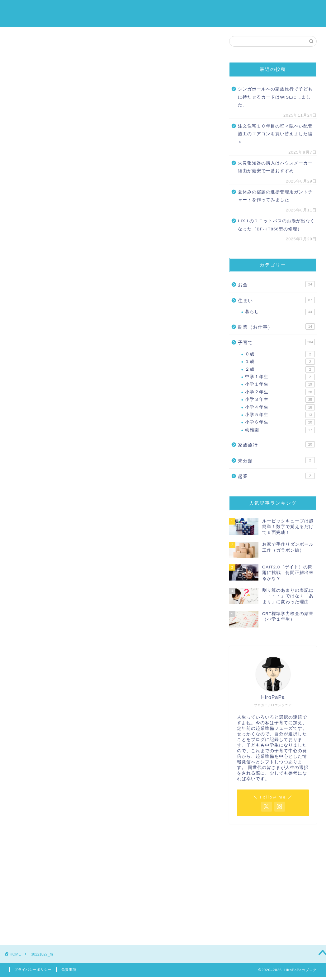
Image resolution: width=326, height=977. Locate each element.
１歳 (280, 362)
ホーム (171, 9)
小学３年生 (280, 399)
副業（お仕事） (276, 326)
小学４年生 (280, 407)
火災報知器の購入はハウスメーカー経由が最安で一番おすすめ (275, 167)
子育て (195, 9)
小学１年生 (280, 385)
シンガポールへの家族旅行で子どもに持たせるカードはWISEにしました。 (275, 97)
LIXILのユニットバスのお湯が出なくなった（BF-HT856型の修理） (276, 225)
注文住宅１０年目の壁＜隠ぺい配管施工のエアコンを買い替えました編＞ (275, 134)
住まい (239, 9)
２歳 (280, 369)
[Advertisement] (273, 878)
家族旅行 (266, 9)
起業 (276, 476)
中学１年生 (280, 377)
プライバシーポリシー (33, 969)
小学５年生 (280, 415)
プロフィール (300, 9)
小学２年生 (280, 392)
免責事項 (68, 969)
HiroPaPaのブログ (24, 13)
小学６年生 (280, 422)
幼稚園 (280, 430)
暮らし (280, 312)
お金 (217, 9)
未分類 (276, 460)
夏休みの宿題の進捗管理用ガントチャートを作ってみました (275, 196)
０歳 (280, 354)
